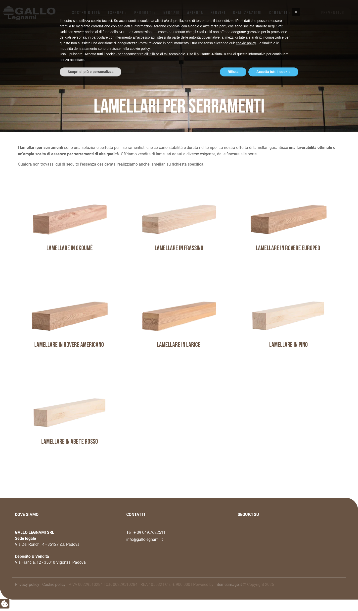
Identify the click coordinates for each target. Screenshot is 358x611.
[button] (296, 538)
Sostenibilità (86, 13)
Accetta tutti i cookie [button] (273, 597)
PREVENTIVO (333, 13)
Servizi (218, 13)
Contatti (278, 13)
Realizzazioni (247, 13)
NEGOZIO (171, 13)
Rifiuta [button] (233, 597)
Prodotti (143, 13)
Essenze (116, 13)
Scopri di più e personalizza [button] (90, 597)
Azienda (195, 13)
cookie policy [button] (246, 569)
